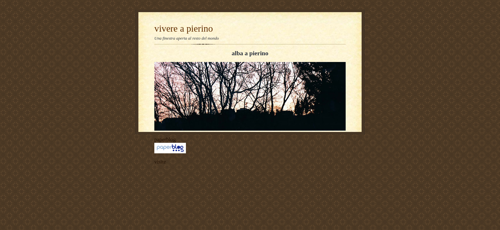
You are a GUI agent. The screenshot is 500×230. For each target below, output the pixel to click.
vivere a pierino (183, 28)
